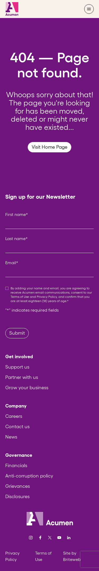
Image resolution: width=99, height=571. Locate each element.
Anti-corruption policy (29, 476)
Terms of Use (20, 296)
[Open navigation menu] (89, 9)
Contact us (17, 426)
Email (11, 262)
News (11, 437)
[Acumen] (11, 9)
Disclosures (17, 496)
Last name (16, 238)
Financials (16, 465)
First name (16, 214)
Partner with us (21, 377)
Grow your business (26, 387)
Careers (13, 416)
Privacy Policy (47, 296)
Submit (17, 333)
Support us (17, 367)
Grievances (17, 486)
